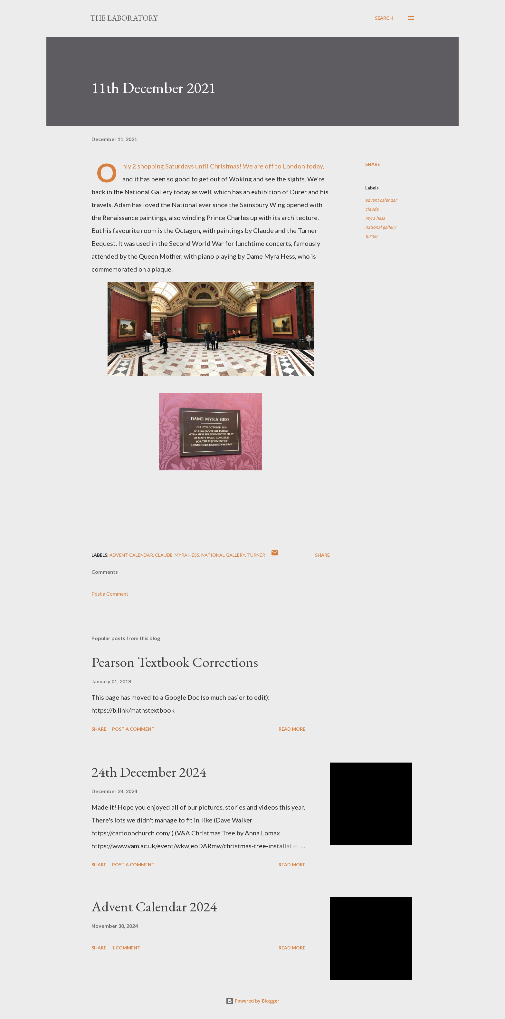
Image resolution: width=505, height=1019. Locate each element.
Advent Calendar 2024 (154, 906)
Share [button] (372, 164)
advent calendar (381, 200)
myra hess (375, 218)
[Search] (384, 18)
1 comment (126, 947)
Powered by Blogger (252, 1001)
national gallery (380, 227)
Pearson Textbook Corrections (174, 662)
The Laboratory (123, 18)
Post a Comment (109, 594)
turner (371, 236)
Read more (292, 729)
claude (371, 209)
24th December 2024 (148, 772)
